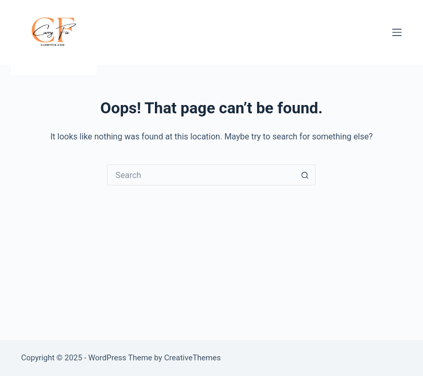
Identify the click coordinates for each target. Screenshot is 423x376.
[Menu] (397, 32)
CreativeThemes (192, 357)
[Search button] (305, 174)
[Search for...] (201, 174)
